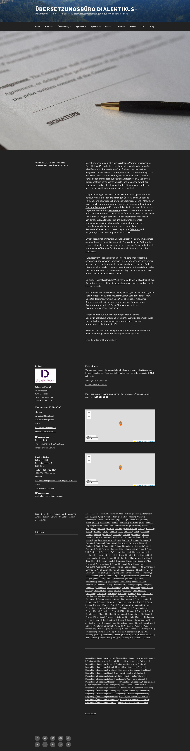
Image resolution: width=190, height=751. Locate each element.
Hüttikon (146, 558)
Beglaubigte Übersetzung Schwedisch (133, 690)
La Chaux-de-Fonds (115, 567)
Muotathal (130, 579)
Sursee (139, 617)
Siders (123, 611)
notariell (146, 194)
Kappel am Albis (144, 561)
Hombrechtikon (92, 558)
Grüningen (115, 552)
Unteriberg (122, 623)
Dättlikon (107, 534)
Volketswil (97, 626)
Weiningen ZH (147, 629)
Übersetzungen (131, 198)
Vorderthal (108, 626)
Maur (102, 576)
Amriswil (140, 517)
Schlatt (147, 605)
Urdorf (131, 623)
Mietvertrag (141, 280)
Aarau (88, 514)
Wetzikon (119, 632)
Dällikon (89, 534)
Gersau (115, 549)
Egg (146, 537)
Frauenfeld (108, 546)
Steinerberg (99, 617)
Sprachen (81, 26)
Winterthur (107, 635)
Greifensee (94, 552)
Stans (130, 614)
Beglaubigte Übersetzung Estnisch (99, 667)
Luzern (46, 517)
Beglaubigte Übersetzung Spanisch (133, 696)
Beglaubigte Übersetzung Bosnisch (101, 661)
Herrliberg (109, 555)
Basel (37, 514)
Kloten (114, 564)
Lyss (129, 573)
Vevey (145, 623)
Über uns (49, 26)
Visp (151, 623)
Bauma (115, 522)
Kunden (133, 26)
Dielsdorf (136, 534)
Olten (110, 590)
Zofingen (116, 638)
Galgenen (90, 549)
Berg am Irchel (96, 525)
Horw (111, 558)
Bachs (144, 520)
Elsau (119, 540)
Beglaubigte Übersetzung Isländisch (129, 673)
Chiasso (113, 531)
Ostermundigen (139, 590)
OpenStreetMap (149, 441)
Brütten (110, 528)
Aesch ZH (103, 514)
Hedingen (90, 555)
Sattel (113, 605)
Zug (131, 638)
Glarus (122, 549)
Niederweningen (139, 581)
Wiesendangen (131, 632)
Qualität (96, 26)
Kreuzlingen (139, 564)
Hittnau (136, 555)
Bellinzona (134, 522)
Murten (140, 579)
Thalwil (97, 620)
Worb (134, 635)
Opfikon (117, 590)
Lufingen (106, 573)
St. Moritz (130, 617)
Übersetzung (65, 26)
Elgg (95, 540)
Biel (111, 525)
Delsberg (126, 534)
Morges (89, 579)
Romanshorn (127, 599)
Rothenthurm (91, 602)
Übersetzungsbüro (133, 213)
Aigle (100, 517)
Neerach (89, 584)
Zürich (108, 163)
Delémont (117, 534)
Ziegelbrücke (104, 638)
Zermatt (94, 638)
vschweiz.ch (90, 714)
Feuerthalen (111, 543)
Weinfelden (135, 629)
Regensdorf (108, 596)
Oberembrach (119, 584)
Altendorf (123, 517)
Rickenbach (91, 599)
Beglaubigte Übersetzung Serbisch (100, 694)
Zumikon (138, 638)
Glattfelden (132, 549)
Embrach (127, 540)
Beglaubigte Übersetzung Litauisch (130, 679)
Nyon (108, 584)
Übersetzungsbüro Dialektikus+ (86, 9)
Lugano (38, 517)
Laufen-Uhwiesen (117, 570)
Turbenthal (139, 620)
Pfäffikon (122, 593)
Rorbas (146, 599)
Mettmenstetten (132, 576)
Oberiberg (90, 587)
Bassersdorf (105, 522)
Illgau (88, 561)
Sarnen (106, 605)
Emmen (136, 540)
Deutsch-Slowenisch (96, 207)
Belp (142, 522)
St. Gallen (63, 517)
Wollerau (126, 635)
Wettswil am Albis (105, 632)
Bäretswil (124, 522)
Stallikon (109, 614)
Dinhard (98, 537)
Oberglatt (147, 584)
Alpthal (107, 517)
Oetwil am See (100, 590)
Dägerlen (145, 531)
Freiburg (56, 514)
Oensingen (135, 587)
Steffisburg (145, 614)
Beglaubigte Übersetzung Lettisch (99, 679)
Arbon (100, 520)
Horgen (104, 558)
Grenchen (105, 552)
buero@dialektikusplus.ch (126, 333)
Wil (140, 632)
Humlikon (124, 558)
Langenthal (148, 567)
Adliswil (136, 514)
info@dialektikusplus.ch (44, 488)
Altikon (132, 517)
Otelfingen (90, 593)
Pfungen (131, 593)
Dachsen (128, 531)
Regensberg (96, 596)
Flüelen (99, 546)
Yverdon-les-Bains (145, 635)
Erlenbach (145, 540)
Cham (105, 531)
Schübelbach (125, 608)
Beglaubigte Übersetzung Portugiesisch (102, 688)
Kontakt (121, 26)
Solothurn (141, 611)
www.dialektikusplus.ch (44, 416)
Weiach (125, 629)
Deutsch (118, 179)
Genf (64, 514)
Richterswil (141, 596)
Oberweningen (113, 587)
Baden (88, 522)
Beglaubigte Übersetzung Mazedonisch (101, 682)
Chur (49, 514)
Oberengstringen (134, 584)
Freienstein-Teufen (142, 546)
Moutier (109, 579)
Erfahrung (135, 229)
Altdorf (114, 517)
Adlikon (128, 514)
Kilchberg (90, 564)
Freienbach (128, 546)
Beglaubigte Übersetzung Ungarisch (133, 702)
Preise (109, 26)
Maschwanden (92, 576)
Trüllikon (121, 620)
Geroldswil (106, 549)
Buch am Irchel (130, 528)
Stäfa (136, 614)
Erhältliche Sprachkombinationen (102, 340)
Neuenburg (102, 581)
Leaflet (137, 441)
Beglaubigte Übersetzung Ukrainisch (100, 702)
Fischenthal (133, 543)
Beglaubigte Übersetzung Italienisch (100, 676)
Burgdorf (97, 531)
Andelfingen (91, 520)
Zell (87, 638)
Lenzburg (141, 570)
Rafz (139, 593)
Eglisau (89, 540)
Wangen (138, 626)
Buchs (141, 528)
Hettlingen (120, 555)
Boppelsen (146, 525)
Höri (117, 558)
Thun (104, 620)
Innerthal (121, 561)
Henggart (100, 555)
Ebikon (140, 537)
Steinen (89, 617)
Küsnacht (90, 567)
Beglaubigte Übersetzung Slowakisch (132, 694)
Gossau (142, 549)
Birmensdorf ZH (121, 525)
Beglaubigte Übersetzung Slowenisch (101, 696)
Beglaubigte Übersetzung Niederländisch (137, 682)
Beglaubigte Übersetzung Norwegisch (103, 685)
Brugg (93, 528)
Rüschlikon (132, 602)
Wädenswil (115, 629)
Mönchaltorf (119, 579)
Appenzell (121, 520)
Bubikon (118, 528)
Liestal (150, 570)
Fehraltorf (100, 543)
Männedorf (111, 576)
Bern (43, 514)
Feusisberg (122, 543)
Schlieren (101, 608)
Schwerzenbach (140, 608)
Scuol (96, 611)
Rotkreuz (102, 602)
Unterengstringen (108, 623)
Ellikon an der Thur (107, 540)
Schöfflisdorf (112, 608)
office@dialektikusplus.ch (45, 427)
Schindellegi (137, 605)
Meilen (120, 576)
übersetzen (120, 283)
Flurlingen (90, 546)
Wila (146, 632)
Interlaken (131, 561)
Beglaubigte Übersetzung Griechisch (134, 670)
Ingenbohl (112, 561)
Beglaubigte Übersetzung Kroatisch (133, 676)
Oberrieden (101, 587)
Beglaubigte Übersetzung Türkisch (134, 699)
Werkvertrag (120, 280)
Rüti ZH (142, 602)
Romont (138, 599)
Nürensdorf (100, 584)
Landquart (137, 567)
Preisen (140, 216)
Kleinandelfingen (103, 564)
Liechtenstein (40, 520)
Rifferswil (116, 599)
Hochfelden (146, 555)
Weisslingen (91, 632)
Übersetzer (91, 185)
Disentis (106, 537)
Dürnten (131, 537)
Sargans (97, 605)
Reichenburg (120, 596)
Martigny (147, 573)
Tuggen (130, 620)
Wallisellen (128, 626)
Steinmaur (110, 617)
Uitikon (97, 623)
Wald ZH (118, 626)
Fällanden (90, 543)
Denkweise (91, 251)
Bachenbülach (133, 520)
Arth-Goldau (110, 520)
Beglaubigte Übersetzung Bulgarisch (133, 661)
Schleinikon (91, 608)
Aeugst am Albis (116, 514)
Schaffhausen (124, 605)
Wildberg (89, 635)
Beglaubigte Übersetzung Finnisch (130, 667)
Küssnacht (100, 567)
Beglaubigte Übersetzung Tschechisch (101, 699)
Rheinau (130, 596)
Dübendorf (122, 537)
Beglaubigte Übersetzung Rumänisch (136, 688)
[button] (120, 423)
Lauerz (105, 570)
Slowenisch (114, 210)
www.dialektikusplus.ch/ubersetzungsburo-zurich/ (56, 480)
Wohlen (117, 635)
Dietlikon (89, 537)
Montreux (145, 576)
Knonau (122, 564)
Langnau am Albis (93, 570)
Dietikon (145, 534)
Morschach (99, 579)
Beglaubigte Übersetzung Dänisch (99, 664)
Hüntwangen (135, 558)
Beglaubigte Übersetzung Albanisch (100, 658)
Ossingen (127, 590)
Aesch (95, 514)
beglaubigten (92, 198)
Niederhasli (125, 581)
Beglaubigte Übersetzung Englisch (130, 664)
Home (37, 26)
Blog (152, 26)
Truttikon (112, 620)
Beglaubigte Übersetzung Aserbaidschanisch (136, 658)
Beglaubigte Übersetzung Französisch (101, 670)
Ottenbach (101, 593)
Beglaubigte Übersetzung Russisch (100, 690)
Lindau (88, 573)
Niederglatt (114, 581)
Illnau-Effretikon (99, 561)
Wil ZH (98, 635)
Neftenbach (91, 581)
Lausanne (72, 514)
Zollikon (125, 638)
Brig (87, 528)
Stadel (101, 614)
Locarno (96, 573)
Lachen (128, 567)
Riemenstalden (104, 599)
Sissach (131, 611)
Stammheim (120, 614)
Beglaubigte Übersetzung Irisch (98, 673)
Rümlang (122, 602)
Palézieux (112, 593)
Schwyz (54, 517)
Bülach (89, 531)
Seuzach (115, 611)
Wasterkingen (103, 629)
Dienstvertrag (103, 280)
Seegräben (105, 611)
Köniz (130, 564)
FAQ (143, 26)
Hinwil (128, 555)
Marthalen (137, 573)
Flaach (143, 543)
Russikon (112, 602)
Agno (93, 517)
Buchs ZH (150, 528)
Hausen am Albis (140, 552)
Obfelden (125, 587)
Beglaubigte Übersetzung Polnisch (135, 685)
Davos (136, 531)
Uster (138, 623)
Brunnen (101, 528)
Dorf (114, 537)
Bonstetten (135, 525)
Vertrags (116, 261)
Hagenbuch (126, 552)
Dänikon (97, 534)
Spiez (149, 611)
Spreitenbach (91, 614)
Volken (89, 626)
